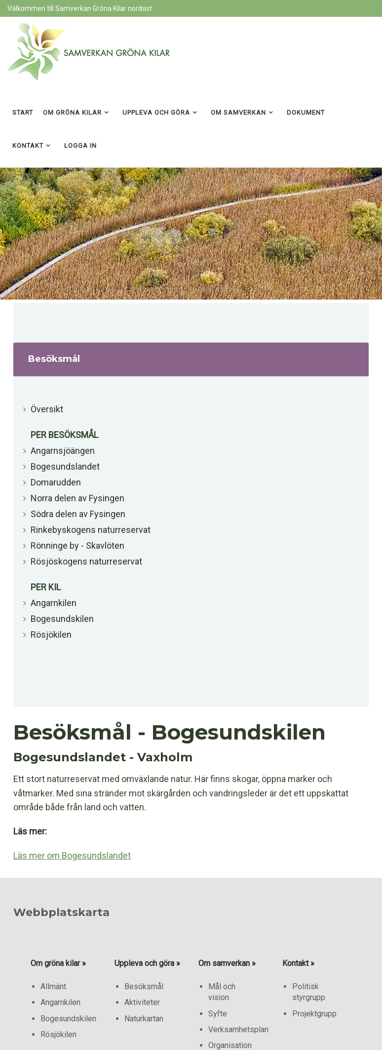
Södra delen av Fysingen (78, 514)
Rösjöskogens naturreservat (86, 561)
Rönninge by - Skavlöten (77, 545)
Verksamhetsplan (238, 1029)
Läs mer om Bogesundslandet (72, 855)
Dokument (306, 112)
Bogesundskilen (62, 618)
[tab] (191, 360)
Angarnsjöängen (63, 450)
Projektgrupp (314, 1013)
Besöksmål (143, 986)
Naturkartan (143, 1018)
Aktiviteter (142, 1002)
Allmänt (53, 986)
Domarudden (56, 482)
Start (22, 112)
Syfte (217, 1013)
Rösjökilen (51, 634)
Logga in (80, 145)
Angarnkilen (53, 603)
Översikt (47, 409)
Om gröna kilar (72, 112)
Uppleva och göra (156, 112)
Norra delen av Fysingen (77, 498)
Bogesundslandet (65, 466)
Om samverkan (238, 112)
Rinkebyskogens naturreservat (91, 530)
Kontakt (27, 145)
